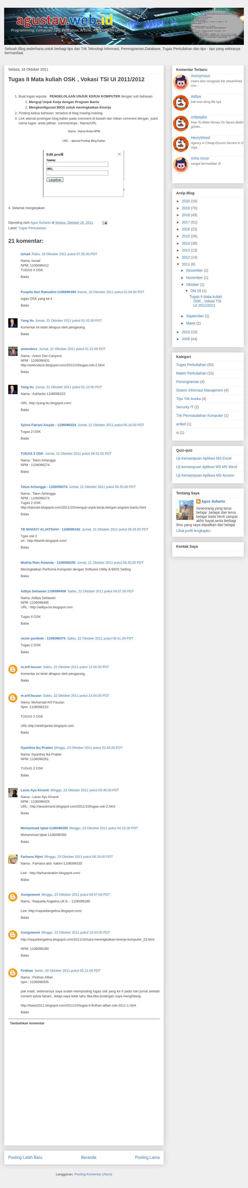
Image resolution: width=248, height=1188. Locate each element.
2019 (186, 208)
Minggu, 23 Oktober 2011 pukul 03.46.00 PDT (85, 790)
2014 (186, 243)
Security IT (184, 407)
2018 (186, 215)
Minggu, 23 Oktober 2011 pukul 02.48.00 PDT (88, 748)
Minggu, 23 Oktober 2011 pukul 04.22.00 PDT (103, 828)
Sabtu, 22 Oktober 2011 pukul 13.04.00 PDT (76, 695)
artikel (181, 424)
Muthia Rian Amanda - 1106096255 (48, 562)
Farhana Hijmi (32, 857)
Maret (191, 323)
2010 (186, 332)
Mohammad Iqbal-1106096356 (44, 828)
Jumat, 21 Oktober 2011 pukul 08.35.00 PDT (110, 562)
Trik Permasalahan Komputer (199, 415)
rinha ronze (200, 158)
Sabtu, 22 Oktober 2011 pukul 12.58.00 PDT (76, 667)
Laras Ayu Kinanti (35, 790)
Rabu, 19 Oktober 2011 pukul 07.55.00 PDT (64, 254)
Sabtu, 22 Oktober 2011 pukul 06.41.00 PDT (100, 638)
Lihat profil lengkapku (193, 531)
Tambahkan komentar (27, 1023)
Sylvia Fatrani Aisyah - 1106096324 (48, 425)
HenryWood (200, 138)
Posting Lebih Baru (25, 1157)
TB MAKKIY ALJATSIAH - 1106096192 (50, 529)
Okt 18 (196, 291)
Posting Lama (147, 1157)
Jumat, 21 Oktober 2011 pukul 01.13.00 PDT (68, 387)
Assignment (30, 894)
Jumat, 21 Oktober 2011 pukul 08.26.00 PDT (115, 529)
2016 (186, 229)
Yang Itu (27, 320)
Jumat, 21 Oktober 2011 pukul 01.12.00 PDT (72, 349)
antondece (29, 349)
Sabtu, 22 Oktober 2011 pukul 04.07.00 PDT (101, 591)
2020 (186, 201)
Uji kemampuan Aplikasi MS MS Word (206, 467)
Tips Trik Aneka (188, 399)
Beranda (88, 1157)
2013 (186, 250)
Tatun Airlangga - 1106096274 (44, 487)
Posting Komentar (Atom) (93, 1174)
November (195, 278)
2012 (186, 257)
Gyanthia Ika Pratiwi (37, 748)
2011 (186, 264)
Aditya (196, 96)
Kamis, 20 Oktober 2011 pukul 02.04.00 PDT (111, 292)
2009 (186, 339)
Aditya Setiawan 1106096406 (43, 591)
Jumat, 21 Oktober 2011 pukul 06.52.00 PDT (78, 453)
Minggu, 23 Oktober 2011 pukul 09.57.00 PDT (75, 894)
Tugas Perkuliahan (32, 228)
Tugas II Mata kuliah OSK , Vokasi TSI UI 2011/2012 (206, 301)
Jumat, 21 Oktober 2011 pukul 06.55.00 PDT (102, 487)
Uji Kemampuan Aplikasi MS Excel (203, 458)
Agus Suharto (213, 501)
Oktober (193, 285)
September (195, 316)
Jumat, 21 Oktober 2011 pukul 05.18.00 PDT (111, 425)
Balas (25, 277)
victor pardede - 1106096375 (43, 638)
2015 (186, 236)
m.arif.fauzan (31, 667)
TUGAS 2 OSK (32, 453)
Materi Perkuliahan (191, 373)
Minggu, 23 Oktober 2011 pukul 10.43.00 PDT (75, 932)
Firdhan (27, 971)
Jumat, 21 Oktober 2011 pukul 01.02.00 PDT (68, 320)
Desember (195, 270)
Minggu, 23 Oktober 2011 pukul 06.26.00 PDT (78, 857)
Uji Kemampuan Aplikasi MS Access (205, 475)
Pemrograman (187, 382)
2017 (186, 222)
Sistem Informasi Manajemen (199, 390)
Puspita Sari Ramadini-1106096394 (48, 292)
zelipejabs (199, 117)
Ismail (25, 254)
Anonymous (200, 76)
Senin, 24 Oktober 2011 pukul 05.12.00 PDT (68, 971)
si (177, 432)
